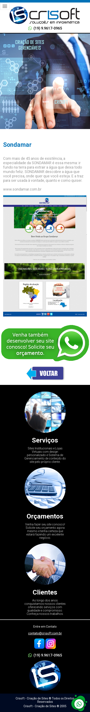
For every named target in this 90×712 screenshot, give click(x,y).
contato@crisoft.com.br (45, 633)
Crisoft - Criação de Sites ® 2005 (45, 706)
